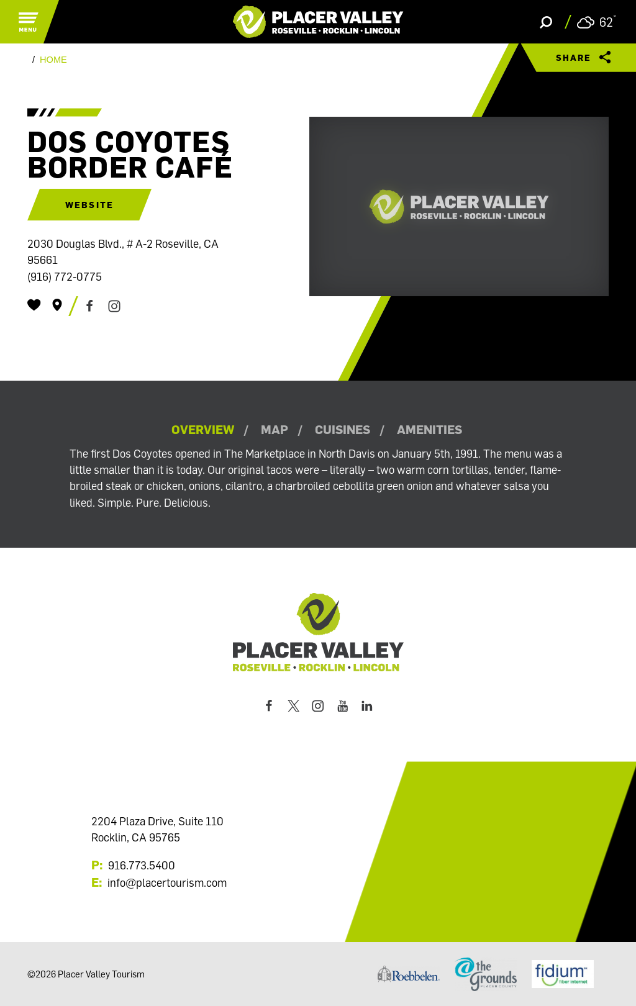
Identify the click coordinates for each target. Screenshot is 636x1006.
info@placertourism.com (167, 882)
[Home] (318, 22)
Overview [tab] (202, 429)
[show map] (57, 305)
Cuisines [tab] (342, 429)
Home (53, 60)
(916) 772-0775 (64, 276)
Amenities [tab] (429, 429)
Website (89, 204)
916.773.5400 (141, 865)
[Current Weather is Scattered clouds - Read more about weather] (596, 22)
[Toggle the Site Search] (546, 22)
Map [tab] (274, 429)
